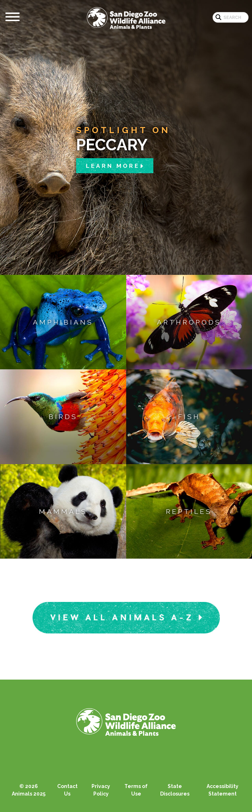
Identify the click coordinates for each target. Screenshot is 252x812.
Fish (189, 416)
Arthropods (189, 322)
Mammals (63, 511)
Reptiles (189, 511)
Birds (63, 416)
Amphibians (63, 322)
